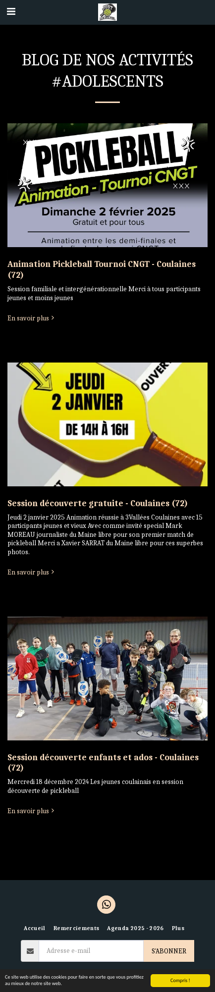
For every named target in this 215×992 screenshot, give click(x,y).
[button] (10, 11)
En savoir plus (31, 318)
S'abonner (169, 951)
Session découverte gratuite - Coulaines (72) (97, 503)
